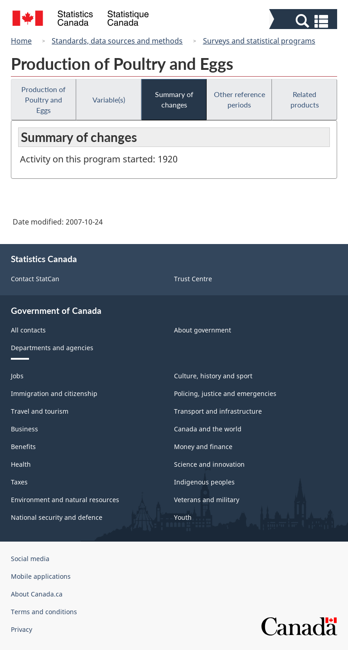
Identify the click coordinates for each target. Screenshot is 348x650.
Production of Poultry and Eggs (43, 99)
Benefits (23, 446)
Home (21, 41)
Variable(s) (108, 99)
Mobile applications (41, 576)
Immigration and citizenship (54, 393)
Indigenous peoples (204, 482)
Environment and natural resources (65, 499)
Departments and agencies (52, 347)
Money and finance (203, 446)
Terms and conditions (44, 611)
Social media (30, 558)
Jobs (17, 375)
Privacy (21, 629)
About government (202, 330)
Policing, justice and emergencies (225, 393)
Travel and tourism (39, 411)
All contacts (28, 330)
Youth (183, 517)
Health (21, 464)
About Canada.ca (37, 594)
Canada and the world (208, 429)
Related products (304, 99)
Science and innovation (209, 464)
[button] (304, 21)
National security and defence (56, 517)
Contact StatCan (35, 278)
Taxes (19, 482)
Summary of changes (174, 99)
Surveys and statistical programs (259, 41)
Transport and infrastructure (218, 411)
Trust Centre (193, 278)
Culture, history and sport (213, 375)
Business (24, 429)
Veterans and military (206, 499)
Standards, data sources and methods (117, 41)
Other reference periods (239, 99)
